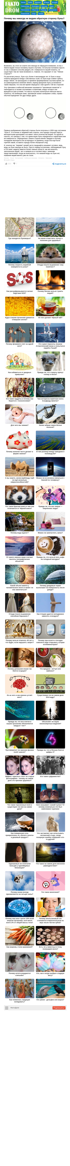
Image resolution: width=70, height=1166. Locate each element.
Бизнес (23, 2)
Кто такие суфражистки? (50, 776)
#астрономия (19, 158)
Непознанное (25, 10)
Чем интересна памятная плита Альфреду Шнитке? (50, 400)
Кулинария (35, 6)
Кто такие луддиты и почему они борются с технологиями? (19, 400)
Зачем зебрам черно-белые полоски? (50, 426)
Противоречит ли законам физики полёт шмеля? (20, 751)
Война (30, 2)
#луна (12, 158)
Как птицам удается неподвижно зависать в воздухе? (50, 615)
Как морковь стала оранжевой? (20, 947)
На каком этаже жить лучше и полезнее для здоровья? (50, 239)
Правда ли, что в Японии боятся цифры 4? (50, 751)
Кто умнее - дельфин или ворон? (50, 1000)
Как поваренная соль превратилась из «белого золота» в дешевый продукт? (20, 835)
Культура (44, 6)
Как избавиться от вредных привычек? (19, 373)
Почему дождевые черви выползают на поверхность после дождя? (50, 588)
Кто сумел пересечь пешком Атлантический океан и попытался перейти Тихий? (50, 346)
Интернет (47, 2)
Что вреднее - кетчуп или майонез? (50, 670)
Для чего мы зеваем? (20, 425)
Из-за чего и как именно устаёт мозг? (19, 696)
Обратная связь (52, 13)
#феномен (48, 158)
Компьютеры (25, 6)
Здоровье (38, 2)
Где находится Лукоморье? (19, 238)
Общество (35, 10)
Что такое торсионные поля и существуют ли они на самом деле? (19, 807)
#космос (6, 158)
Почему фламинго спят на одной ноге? (19, 345)
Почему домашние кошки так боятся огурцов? (20, 670)
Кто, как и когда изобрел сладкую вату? (50, 974)
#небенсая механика (30, 158)
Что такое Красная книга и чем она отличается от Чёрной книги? (19, 507)
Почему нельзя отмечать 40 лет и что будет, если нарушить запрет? (20, 641)
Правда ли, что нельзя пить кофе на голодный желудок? (50, 558)
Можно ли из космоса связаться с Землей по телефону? (50, 479)
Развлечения (25, 13)
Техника (40, 13)
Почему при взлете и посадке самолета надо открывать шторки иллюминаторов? (50, 642)
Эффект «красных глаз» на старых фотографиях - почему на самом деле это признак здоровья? (19, 778)
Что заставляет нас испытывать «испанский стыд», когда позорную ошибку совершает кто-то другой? (50, 836)
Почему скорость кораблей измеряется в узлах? (19, 266)
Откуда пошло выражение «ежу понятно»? (50, 266)
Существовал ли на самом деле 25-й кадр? (50, 696)
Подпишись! (59, 1008)
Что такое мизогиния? (50, 892)
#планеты (41, 158)
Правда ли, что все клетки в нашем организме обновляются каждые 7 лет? (19, 724)
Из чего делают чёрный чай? (50, 318)
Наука (51, 6)
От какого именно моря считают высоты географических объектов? (19, 559)
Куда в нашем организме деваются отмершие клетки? (19, 319)
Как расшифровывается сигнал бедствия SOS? (20, 292)
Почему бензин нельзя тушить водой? (50, 292)
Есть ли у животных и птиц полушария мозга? (50, 948)
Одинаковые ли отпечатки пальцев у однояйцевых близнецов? (20, 866)
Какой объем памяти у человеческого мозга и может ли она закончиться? (19, 588)
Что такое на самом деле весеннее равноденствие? (50, 865)
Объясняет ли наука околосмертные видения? (50, 723)
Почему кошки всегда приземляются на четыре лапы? (19, 893)
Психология (52, 10)
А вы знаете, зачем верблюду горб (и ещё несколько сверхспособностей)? (19, 480)
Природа (43, 10)
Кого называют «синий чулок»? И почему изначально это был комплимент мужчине (50, 807)
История (54, 2)
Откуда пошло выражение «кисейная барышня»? (20, 615)
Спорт (34, 13)
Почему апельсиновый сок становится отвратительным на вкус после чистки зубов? (50, 921)
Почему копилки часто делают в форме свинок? (19, 453)
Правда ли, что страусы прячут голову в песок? (50, 373)
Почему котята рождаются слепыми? (20, 974)
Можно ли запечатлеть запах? (50, 533)
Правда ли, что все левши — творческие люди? (50, 507)
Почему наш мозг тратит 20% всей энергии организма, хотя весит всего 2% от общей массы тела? (20, 921)
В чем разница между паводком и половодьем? (50, 453)
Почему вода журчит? (20, 533)
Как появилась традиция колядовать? (19, 1001)
